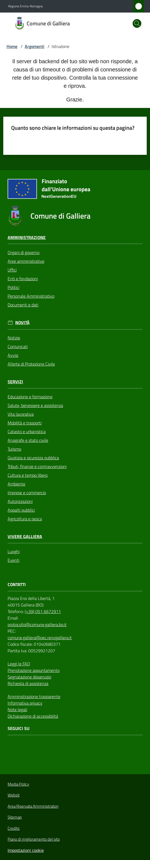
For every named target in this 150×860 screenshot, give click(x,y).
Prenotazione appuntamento (34, 670)
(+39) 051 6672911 (43, 611)
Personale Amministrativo (31, 296)
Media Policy (18, 784)
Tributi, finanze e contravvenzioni (37, 466)
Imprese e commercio (27, 492)
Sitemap (15, 817)
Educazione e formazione (30, 396)
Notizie (14, 337)
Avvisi (13, 355)
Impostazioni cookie (26, 850)
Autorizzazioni (20, 501)
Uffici (12, 270)
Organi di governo (23, 252)
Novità (22, 322)
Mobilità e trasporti (25, 423)
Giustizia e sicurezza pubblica (33, 457)
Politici (13, 287)
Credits (14, 828)
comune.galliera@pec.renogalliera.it (40, 637)
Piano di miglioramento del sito (34, 839)
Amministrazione (27, 237)
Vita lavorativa (21, 414)
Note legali (17, 709)
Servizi (15, 381)
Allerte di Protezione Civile (31, 364)
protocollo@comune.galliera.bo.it (37, 624)
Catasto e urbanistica (27, 431)
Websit (14, 795)
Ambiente (16, 484)
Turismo (14, 449)
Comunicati (18, 346)
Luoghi (14, 551)
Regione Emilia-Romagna (25, 6)
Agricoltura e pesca (25, 518)
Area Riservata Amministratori (33, 806)
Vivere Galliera (25, 536)
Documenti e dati (23, 304)
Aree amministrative (26, 261)
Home (12, 46)
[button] (137, 23)
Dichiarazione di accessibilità (33, 716)
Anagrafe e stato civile (28, 440)
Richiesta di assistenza (28, 683)
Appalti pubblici (21, 510)
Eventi (13, 560)
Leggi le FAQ (19, 663)
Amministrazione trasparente (34, 696)
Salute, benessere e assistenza (35, 405)
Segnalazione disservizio (29, 677)
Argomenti (34, 46)
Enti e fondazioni (23, 278)
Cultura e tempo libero (28, 475)
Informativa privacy (25, 703)
